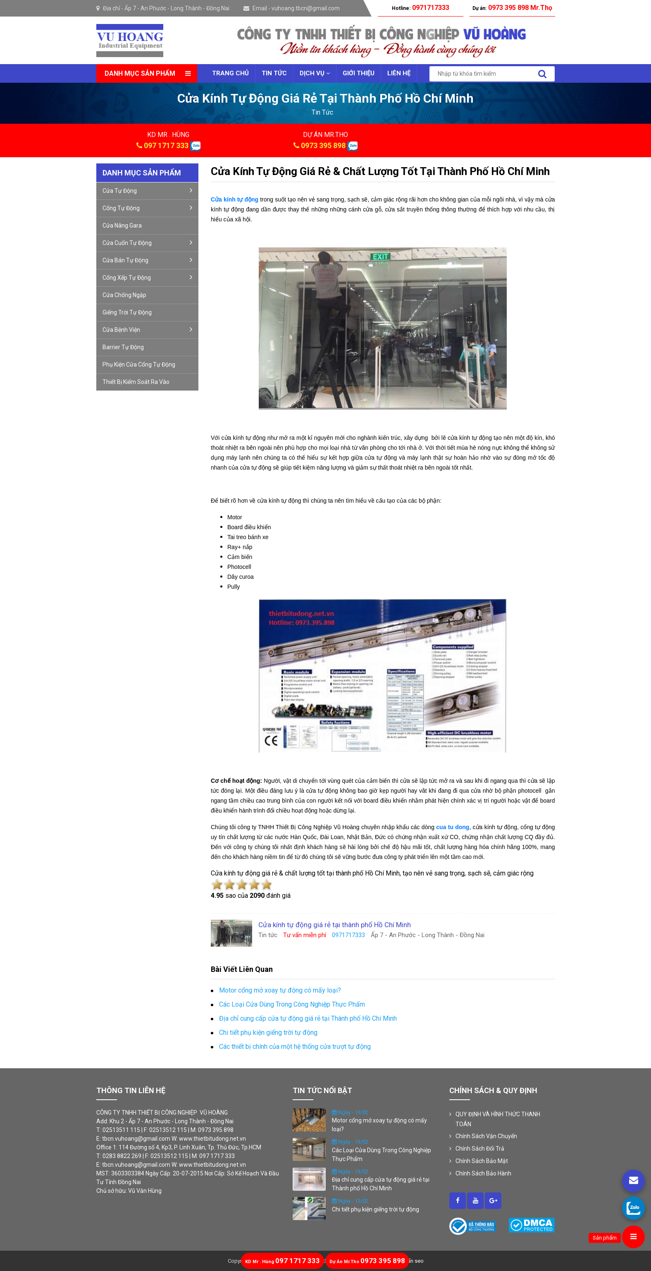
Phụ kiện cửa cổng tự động (139, 364)
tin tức (322, 112)
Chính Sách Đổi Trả (479, 1148)
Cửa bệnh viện (148, 329)
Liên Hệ (398, 73)
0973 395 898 (323, 145)
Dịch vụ (315, 73)
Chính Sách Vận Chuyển (486, 1136)
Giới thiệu (358, 73)
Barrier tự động (123, 347)
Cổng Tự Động (148, 207)
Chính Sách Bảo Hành (483, 1173)
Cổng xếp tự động (148, 277)
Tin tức (274, 73)
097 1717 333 (166, 145)
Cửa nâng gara (122, 225)
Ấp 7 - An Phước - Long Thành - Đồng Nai (176, 8)
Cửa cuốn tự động (148, 242)
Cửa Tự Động (148, 190)
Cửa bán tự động (148, 260)
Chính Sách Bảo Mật (481, 1161)
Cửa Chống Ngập (124, 295)
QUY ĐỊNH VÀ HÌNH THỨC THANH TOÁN (497, 1119)
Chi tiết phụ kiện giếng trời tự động (375, 1209)
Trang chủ (230, 73)
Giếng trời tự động (127, 312)
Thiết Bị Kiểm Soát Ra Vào (136, 382)
